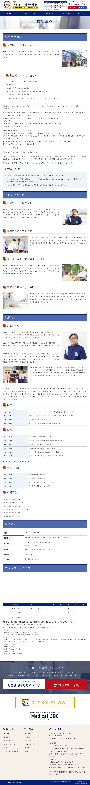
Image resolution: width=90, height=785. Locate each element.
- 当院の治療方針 (9, 744)
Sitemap (7, 782)
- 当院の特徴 (28, 733)
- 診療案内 (28, 740)
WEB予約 (18, 782)
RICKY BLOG (80, 13)
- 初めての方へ (8, 740)
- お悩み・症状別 (30, 737)
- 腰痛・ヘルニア (30, 751)
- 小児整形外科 (29, 744)
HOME (9, 13)
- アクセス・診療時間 (10, 751)
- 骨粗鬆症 (28, 748)
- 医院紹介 (6, 737)
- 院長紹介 (6, 748)
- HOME (6, 733)
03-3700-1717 (59, 738)
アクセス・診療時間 (65, 13)
